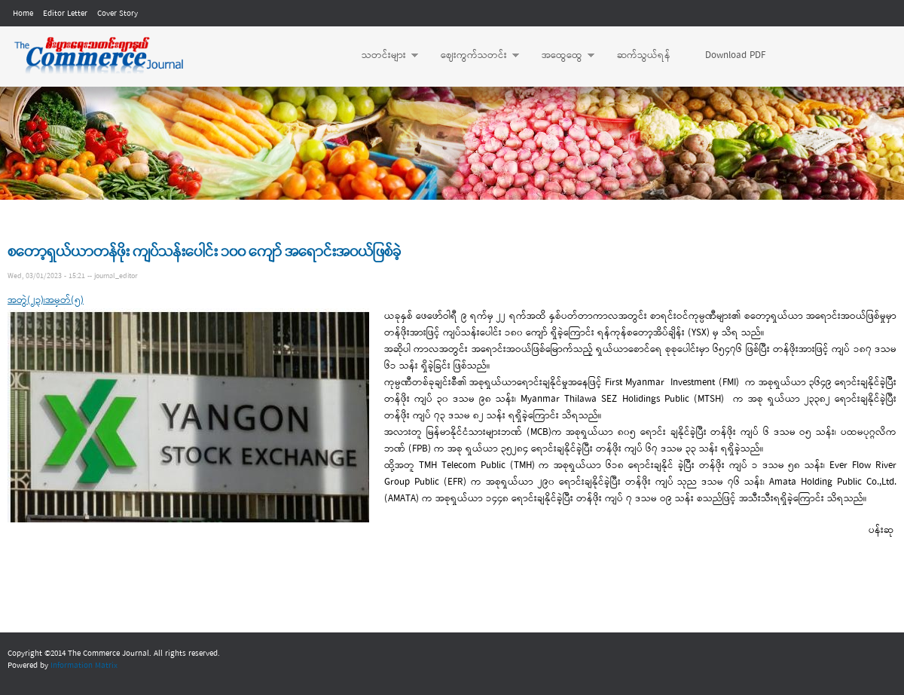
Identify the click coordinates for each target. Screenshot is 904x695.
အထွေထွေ (560, 55)
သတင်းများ (382, 55)
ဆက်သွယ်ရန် (643, 55)
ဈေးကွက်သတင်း (472, 55)
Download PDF (735, 55)
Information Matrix (84, 665)
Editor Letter (65, 13)
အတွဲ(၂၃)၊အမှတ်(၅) (46, 300)
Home (23, 13)
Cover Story (117, 13)
